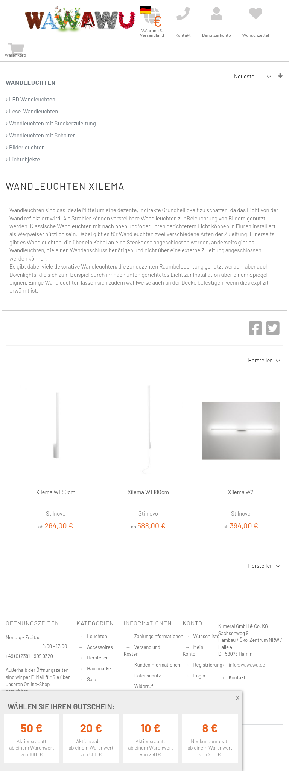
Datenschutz (147, 676)
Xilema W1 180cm (148, 492)
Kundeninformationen (157, 665)
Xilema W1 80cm (56, 492)
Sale (91, 679)
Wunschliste (206, 636)
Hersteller (97, 658)
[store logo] (79, 19)
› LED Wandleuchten (30, 99)
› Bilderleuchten (25, 147)
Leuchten (97, 636)
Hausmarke (99, 668)
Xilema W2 (241, 492)
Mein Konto (193, 650)
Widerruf (143, 686)
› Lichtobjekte (23, 159)
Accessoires (100, 647)
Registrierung (207, 665)
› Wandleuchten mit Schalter (40, 135)
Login (199, 676)
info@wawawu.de (247, 665)
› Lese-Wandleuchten (32, 111)
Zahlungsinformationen (158, 636)
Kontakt (237, 677)
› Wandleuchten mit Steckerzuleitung (51, 123)
